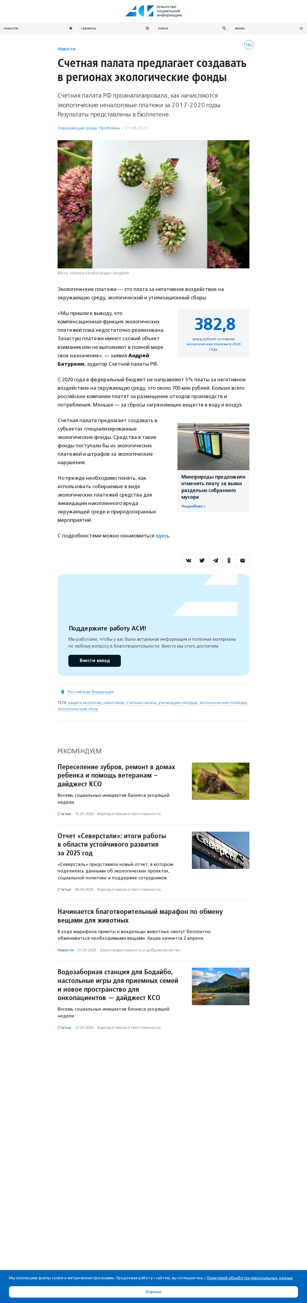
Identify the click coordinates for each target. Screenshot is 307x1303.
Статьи (64, 814)
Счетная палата (141, 702)
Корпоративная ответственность (129, 814)
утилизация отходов (177, 702)
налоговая (113, 702)
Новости (66, 48)
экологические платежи (223, 702)
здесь (162, 536)
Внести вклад (94, 661)
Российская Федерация (91, 691)
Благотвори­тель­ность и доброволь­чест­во (140, 950)
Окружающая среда (77, 128)
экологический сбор (78, 709)
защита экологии (84, 702)
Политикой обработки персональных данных (250, 1278)
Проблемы (109, 128)
